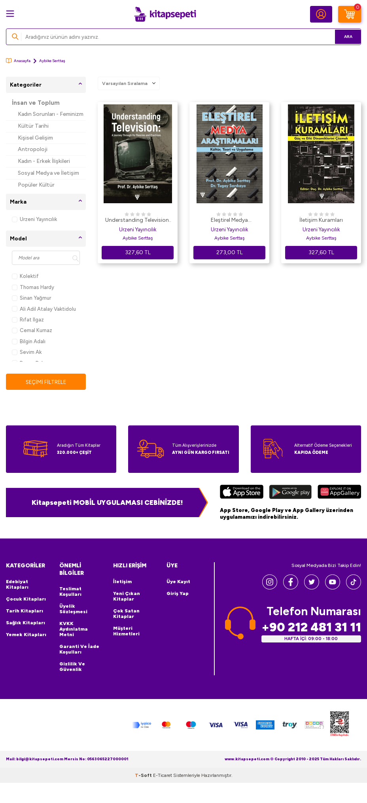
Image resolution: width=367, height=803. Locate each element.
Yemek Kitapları (26, 634)
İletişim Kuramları (321, 220)
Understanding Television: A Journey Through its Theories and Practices (137, 221)
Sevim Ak (27, 352)
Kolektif (25, 276)
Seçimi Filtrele (46, 381)
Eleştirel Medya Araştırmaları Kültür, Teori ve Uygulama (229, 221)
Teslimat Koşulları (70, 591)
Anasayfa (18, 60)
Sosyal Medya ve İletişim (48, 173)
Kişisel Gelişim (35, 137)
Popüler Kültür (36, 184)
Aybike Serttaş (138, 238)
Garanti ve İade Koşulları (79, 649)
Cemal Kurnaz (32, 330)
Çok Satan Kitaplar (126, 613)
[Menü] (10, 13)
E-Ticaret (162, 775)
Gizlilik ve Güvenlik (72, 667)
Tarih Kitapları (24, 611)
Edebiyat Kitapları (17, 584)
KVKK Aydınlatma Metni (73, 629)
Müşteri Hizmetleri (126, 631)
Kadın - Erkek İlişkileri (44, 161)
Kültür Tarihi (33, 126)
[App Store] (241, 493)
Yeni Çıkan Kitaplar (126, 596)
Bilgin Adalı (28, 341)
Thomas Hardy (33, 287)
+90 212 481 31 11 (311, 627)
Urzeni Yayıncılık (34, 219)
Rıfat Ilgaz (28, 320)
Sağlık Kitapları (25, 622)
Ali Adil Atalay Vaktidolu (44, 309)
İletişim (122, 581)
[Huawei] (339, 493)
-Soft (144, 775)
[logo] (165, 14)
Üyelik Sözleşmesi (73, 609)
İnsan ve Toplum (36, 102)
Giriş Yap (177, 593)
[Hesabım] (321, 14)
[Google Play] (290, 493)
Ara (343, 36)
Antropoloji (32, 149)
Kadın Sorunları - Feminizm (50, 114)
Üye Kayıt (178, 581)
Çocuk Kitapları (26, 599)
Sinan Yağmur (31, 298)
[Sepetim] (349, 14)
